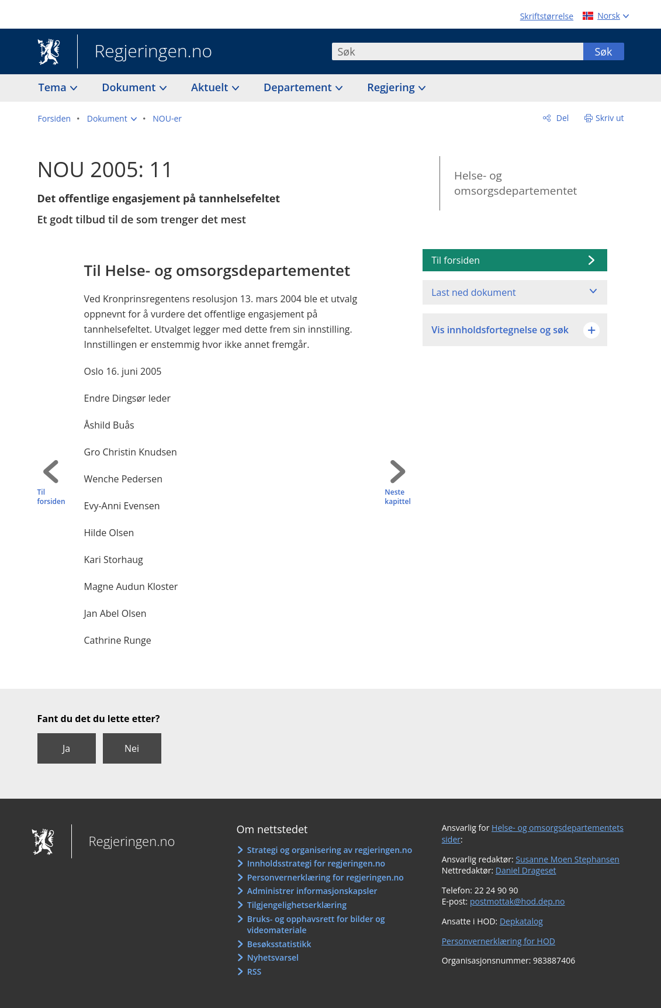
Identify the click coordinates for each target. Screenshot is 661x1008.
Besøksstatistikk (279, 944)
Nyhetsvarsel (273, 957)
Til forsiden (51, 497)
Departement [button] (299, 87)
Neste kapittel (397, 497)
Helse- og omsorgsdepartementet (515, 183)
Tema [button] (54, 87)
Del (561, 117)
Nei (131, 748)
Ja (66, 748)
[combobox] (457, 51)
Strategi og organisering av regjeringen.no (330, 849)
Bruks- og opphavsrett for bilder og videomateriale (316, 924)
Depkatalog (521, 921)
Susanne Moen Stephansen (567, 859)
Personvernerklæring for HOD (498, 941)
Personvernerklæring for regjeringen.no (325, 877)
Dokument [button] (130, 87)
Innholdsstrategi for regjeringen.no (316, 863)
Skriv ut (610, 117)
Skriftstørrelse (546, 16)
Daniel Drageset (526, 870)
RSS (254, 971)
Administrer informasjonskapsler (312, 890)
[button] (112, 119)
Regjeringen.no (145, 52)
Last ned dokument (473, 292)
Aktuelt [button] (211, 87)
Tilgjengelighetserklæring (297, 904)
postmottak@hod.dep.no (517, 901)
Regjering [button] (392, 87)
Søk (603, 51)
